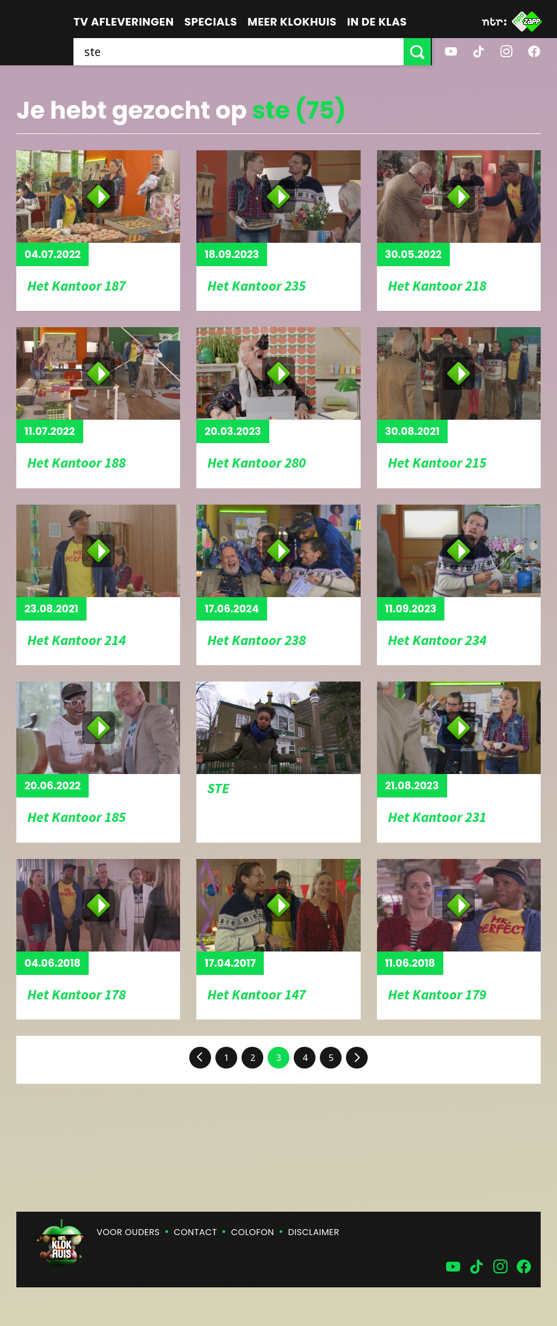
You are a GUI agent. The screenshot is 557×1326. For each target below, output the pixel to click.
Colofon (252, 1232)
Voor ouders (128, 1232)
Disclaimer (313, 1232)
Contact (195, 1232)
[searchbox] (239, 51)
